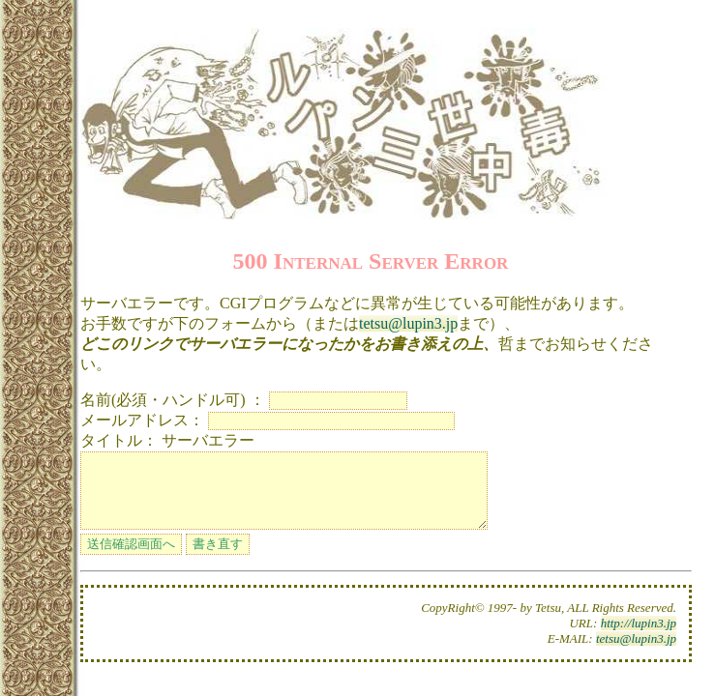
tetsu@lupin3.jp (408, 323)
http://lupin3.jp (638, 637)
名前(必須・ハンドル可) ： (172, 400)
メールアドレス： (142, 420)
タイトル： (119, 440)
